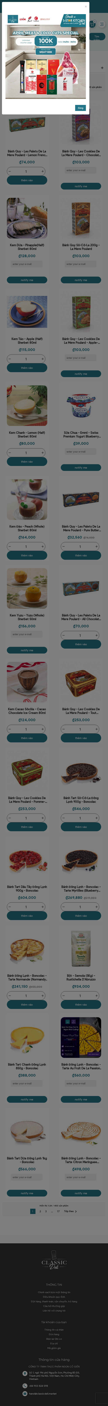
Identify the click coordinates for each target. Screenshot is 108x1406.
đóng (80, 107)
